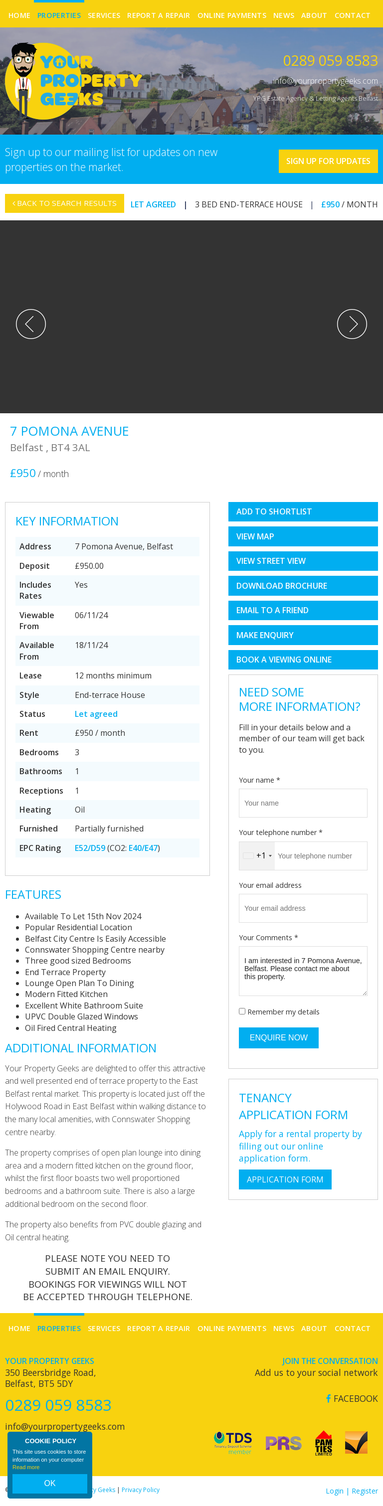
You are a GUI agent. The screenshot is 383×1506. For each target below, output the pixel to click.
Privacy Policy (141, 1490)
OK (50, 1487)
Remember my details (283, 1011)
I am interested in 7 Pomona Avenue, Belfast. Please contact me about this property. (303, 971)
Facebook (352, 1398)
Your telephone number (281, 832)
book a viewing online (284, 659)
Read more (25, 1473)
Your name (259, 780)
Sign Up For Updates (318, 158)
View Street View (271, 560)
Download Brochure (281, 585)
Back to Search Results (66, 209)
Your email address (270, 885)
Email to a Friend (272, 610)
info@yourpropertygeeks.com (325, 80)
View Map (255, 536)
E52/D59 (90, 847)
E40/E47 (143, 847)
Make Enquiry (265, 635)
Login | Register (352, 1491)
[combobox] (257, 856)
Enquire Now (279, 1037)
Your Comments (268, 937)
